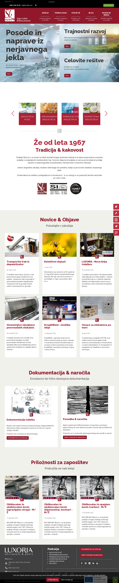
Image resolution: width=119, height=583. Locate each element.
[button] (9, 2)
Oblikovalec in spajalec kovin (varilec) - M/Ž (96, 505)
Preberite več (11, 434)
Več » (9, 74)
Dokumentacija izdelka (18, 438)
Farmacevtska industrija (59, 557)
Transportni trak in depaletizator (18, 263)
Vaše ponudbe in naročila (75, 437)
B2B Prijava (108, 5)
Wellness (53, 563)
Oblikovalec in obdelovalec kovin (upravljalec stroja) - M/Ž (21, 508)
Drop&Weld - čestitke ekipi (57, 326)
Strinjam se (53, 580)
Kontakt (52, 2)
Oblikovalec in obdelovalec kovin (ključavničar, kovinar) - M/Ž (58, 508)
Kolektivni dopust (55, 261)
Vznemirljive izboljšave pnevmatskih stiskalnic (21, 326)
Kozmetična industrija (58, 559)
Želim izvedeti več (67, 580)
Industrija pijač (55, 552)
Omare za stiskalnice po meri (96, 326)
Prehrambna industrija (58, 555)
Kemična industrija (56, 561)
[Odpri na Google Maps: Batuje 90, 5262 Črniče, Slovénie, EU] (19, 563)
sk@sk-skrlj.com (27, 5)
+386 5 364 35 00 (13, 568)
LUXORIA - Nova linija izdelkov (94, 263)
